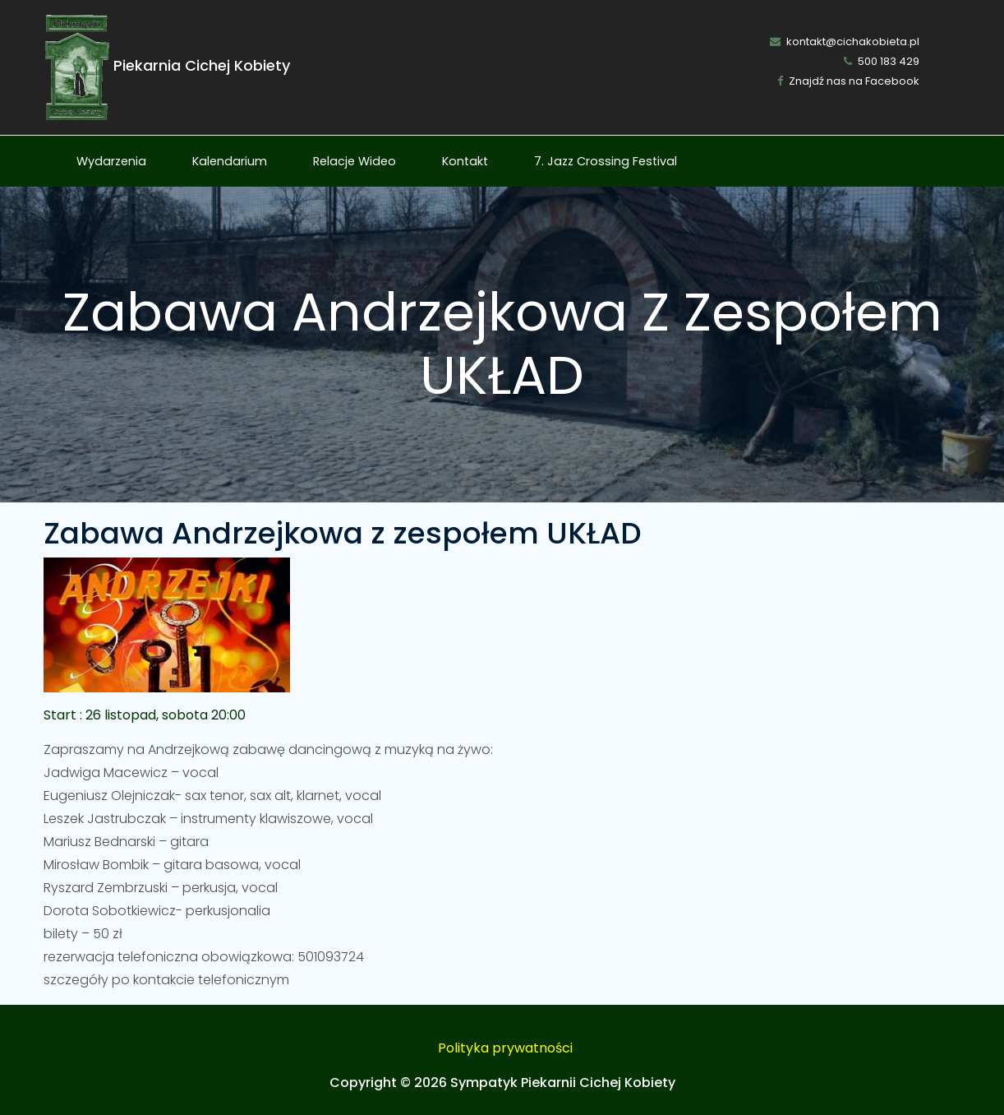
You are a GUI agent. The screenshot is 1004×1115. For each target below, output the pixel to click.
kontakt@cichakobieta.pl (844, 41)
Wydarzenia (111, 161)
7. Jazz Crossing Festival (605, 161)
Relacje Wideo (354, 161)
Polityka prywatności (505, 1048)
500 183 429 (881, 61)
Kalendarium (229, 161)
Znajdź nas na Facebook (848, 81)
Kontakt (465, 161)
